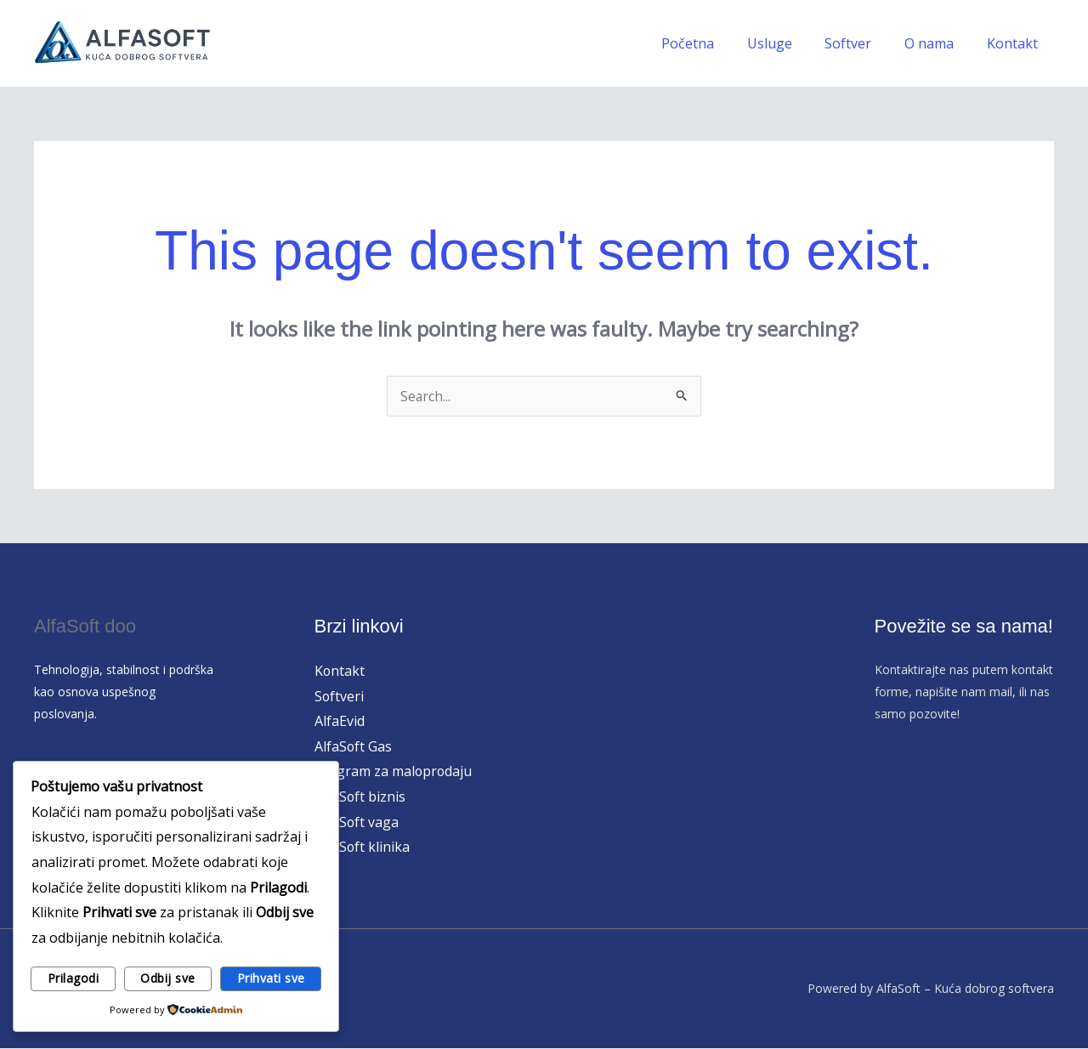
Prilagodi (73, 978)
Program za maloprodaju (394, 772)
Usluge (789, 43)
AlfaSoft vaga (357, 822)
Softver (862, 43)
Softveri (339, 696)
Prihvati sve (271, 978)
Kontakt (1014, 43)
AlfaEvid (339, 721)
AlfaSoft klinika (362, 847)
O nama (937, 43)
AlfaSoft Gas (353, 746)
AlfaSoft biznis (360, 797)
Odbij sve (168, 978)
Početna (713, 43)
